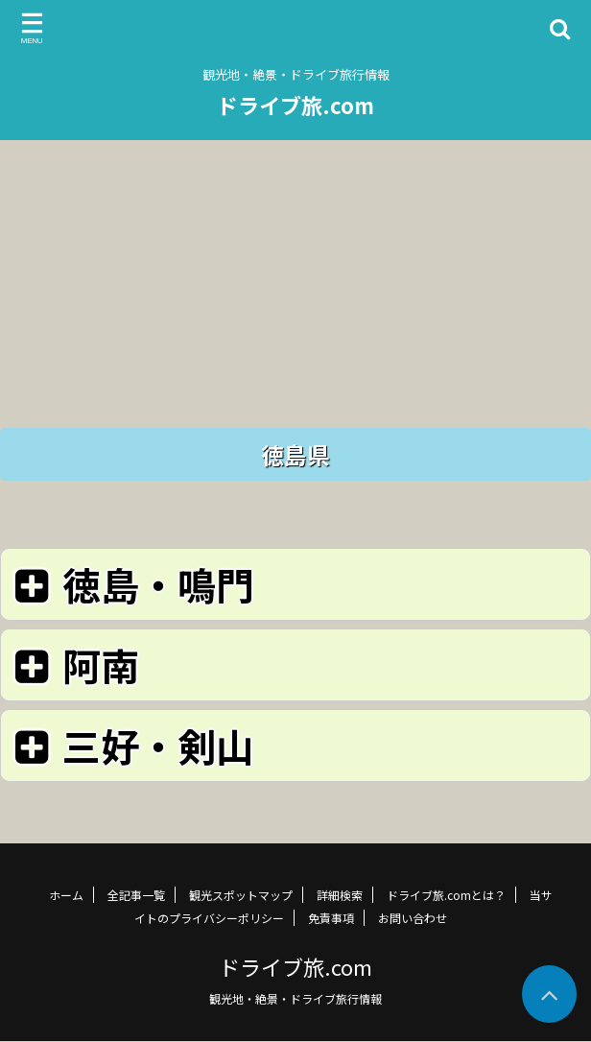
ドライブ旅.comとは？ (446, 895)
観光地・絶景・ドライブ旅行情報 (295, 998)
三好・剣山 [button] (131, 745)
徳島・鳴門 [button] (131, 584)
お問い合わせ (412, 918)
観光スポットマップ (241, 895)
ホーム (66, 895)
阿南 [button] (73, 664)
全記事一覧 (136, 895)
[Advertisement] (295, 274)
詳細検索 (340, 895)
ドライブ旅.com (295, 104)
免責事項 (331, 918)
